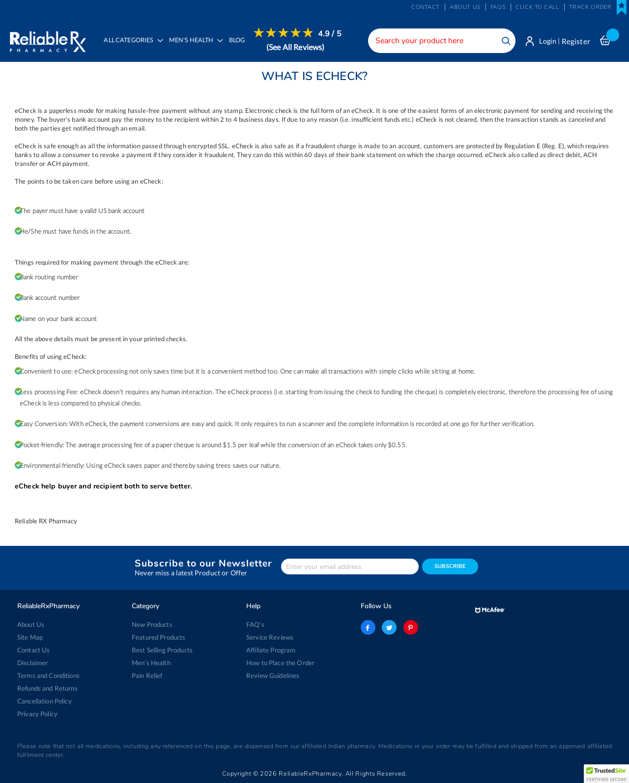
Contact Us (33, 650)
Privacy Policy (37, 714)
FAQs (498, 7)
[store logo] (48, 39)
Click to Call (537, 7)
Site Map (30, 637)
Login (546, 41)
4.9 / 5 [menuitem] (330, 33)
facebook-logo (368, 627)
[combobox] (440, 40)
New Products (152, 624)
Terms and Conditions (48, 675)
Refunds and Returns (47, 688)
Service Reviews (269, 637)
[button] (606, 773)
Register (576, 41)
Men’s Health (151, 663)
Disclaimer (32, 663)
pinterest (410, 627)
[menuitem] (194, 47)
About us (465, 7)
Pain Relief (147, 675)
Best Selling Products (162, 650)
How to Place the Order (280, 663)
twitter (389, 627)
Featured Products (158, 637)
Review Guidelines (272, 675)
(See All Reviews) (296, 47)
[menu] (220, 46)
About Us (30, 624)
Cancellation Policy (44, 701)
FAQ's (255, 624)
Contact (425, 7)
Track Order (590, 7)
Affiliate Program (270, 650)
